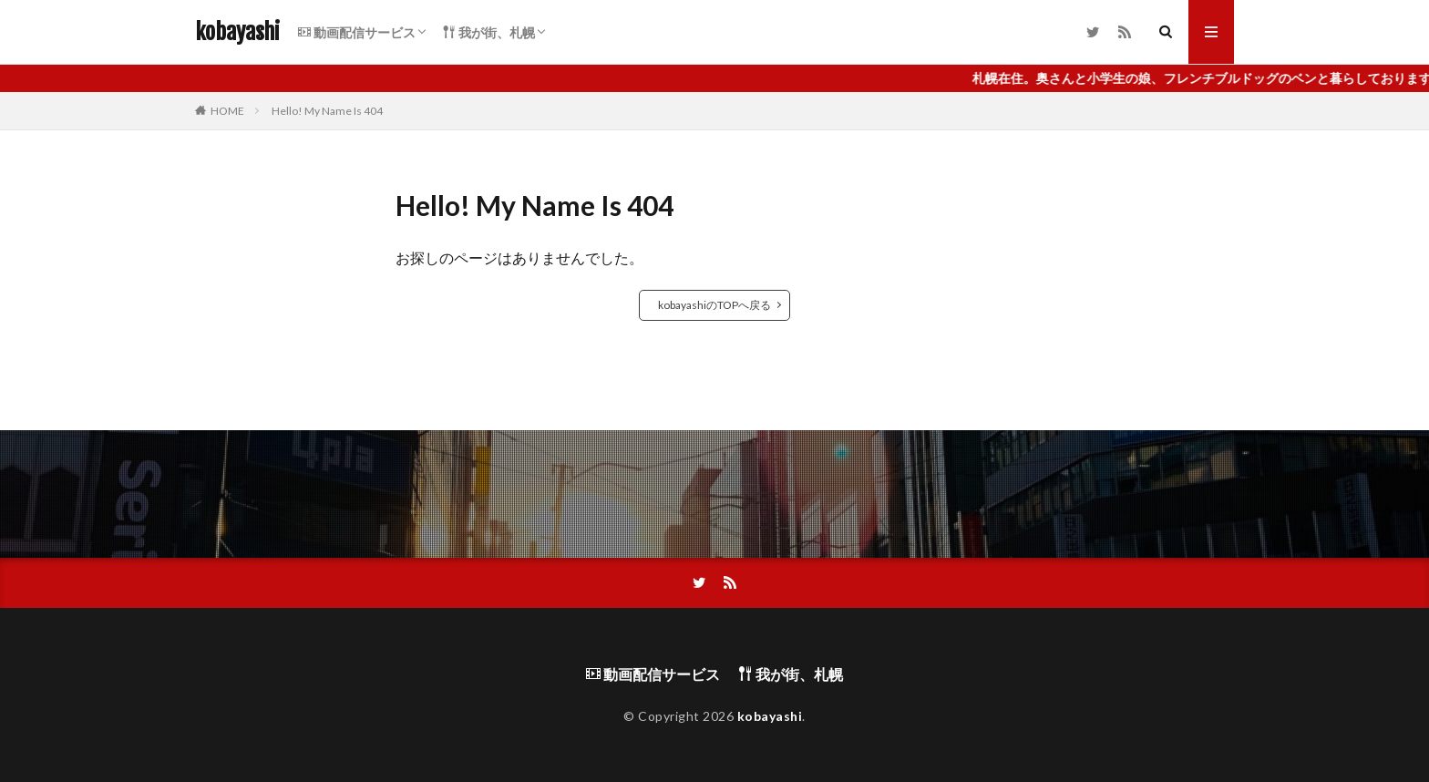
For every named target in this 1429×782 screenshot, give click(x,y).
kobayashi (237, 32)
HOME (227, 111)
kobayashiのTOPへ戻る (714, 305)
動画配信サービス (357, 32)
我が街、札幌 (489, 32)
